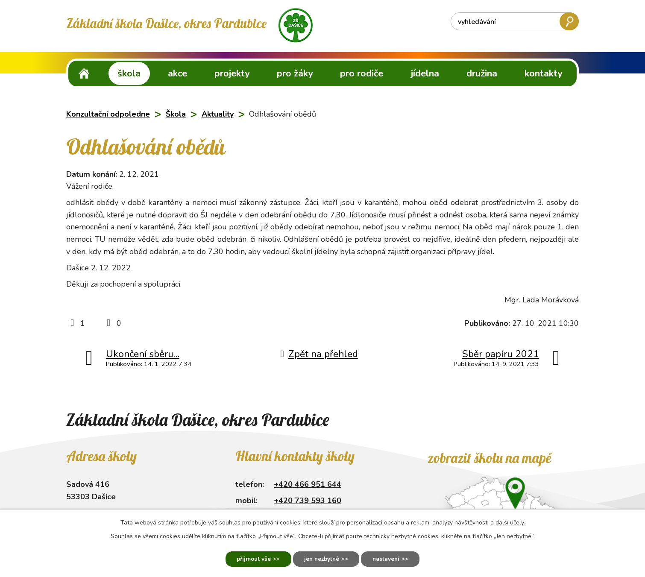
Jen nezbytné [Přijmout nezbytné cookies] (321, 559)
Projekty (231, 73)
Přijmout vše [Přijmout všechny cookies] (249, 559)
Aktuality (218, 114)
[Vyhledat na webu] (515, 21)
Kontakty (543, 73)
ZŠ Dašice (84, 73)
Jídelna (425, 73)
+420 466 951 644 (307, 484)
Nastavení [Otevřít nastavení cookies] (390, 559)
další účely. (510, 522)
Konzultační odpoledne (108, 114)
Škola (129, 73)
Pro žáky (295, 73)
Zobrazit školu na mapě (489, 457)
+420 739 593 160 (307, 500)
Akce (177, 73)
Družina (481, 73)
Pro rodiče (361, 73)
